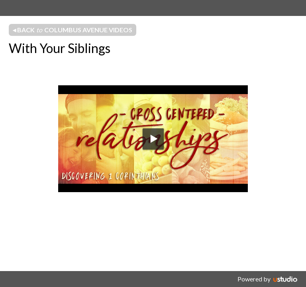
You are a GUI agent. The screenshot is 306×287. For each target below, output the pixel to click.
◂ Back (72, 30)
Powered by (254, 279)
